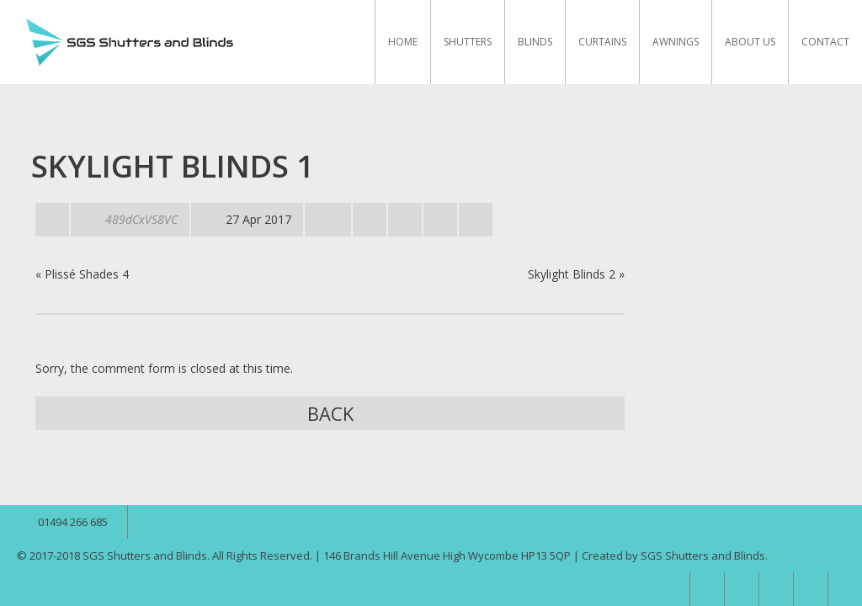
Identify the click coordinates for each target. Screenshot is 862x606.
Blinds (535, 42)
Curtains (602, 42)
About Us (750, 42)
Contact (825, 42)
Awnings (675, 42)
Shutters (468, 42)
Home (403, 42)
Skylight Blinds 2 (571, 274)
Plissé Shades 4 (87, 274)
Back (330, 413)
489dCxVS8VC (141, 219)
